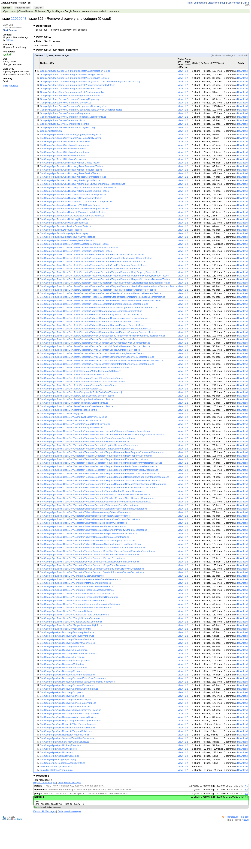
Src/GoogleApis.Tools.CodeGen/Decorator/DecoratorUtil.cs (70, 421)
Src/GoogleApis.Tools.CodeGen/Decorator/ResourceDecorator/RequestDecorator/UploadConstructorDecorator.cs (99, 488)
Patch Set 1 (44, 37)
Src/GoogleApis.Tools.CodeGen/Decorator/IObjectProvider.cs (72, 428)
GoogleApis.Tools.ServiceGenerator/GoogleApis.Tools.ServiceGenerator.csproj (81, 110)
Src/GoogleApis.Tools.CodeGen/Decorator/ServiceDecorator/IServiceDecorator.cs (82, 559)
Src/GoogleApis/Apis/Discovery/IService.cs (62, 658)
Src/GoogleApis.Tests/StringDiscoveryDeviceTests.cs (67, 238)
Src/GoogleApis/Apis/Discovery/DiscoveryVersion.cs (67, 637)
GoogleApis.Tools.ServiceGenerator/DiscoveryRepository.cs (71, 100)
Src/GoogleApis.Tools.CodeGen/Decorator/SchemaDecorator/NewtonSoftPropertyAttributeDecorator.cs (93, 531)
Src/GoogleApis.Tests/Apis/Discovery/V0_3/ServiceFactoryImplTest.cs (76, 202)
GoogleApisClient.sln (51, 132)
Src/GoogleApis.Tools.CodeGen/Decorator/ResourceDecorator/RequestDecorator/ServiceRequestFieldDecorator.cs (100, 481)
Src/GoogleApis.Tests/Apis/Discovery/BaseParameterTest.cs (71, 167)
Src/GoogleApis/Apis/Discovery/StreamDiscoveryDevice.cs (70, 711)
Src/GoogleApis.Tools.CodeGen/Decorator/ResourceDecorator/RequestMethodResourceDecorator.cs (92, 492)
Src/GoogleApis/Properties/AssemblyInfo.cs (62, 764)
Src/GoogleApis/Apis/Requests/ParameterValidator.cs (68, 728)
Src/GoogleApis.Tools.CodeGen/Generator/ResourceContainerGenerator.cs (79, 598)
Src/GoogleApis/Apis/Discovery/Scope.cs (61, 693)
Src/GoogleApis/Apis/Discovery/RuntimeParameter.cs (68, 675)
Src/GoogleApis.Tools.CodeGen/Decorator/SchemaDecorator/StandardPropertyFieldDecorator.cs (90, 545)
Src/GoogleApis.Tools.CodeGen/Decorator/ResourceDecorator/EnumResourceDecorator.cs (87, 439)
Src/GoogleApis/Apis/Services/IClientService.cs (64, 742)
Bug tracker (200, 2)
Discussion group (217, 2)
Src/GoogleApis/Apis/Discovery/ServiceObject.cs (65, 707)
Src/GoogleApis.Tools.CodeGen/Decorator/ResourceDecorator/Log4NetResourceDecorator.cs (89, 446)
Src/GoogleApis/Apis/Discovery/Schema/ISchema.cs (67, 686)
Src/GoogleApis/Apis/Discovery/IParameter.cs (63, 651)
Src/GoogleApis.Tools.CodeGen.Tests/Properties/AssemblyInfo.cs (74, 404)
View (180, 72)
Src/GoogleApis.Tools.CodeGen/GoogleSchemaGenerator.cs (71, 619)
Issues (7, 7)
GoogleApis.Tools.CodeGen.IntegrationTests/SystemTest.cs (71, 89)
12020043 (18, 18)
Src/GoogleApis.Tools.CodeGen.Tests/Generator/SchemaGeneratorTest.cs (78, 386)
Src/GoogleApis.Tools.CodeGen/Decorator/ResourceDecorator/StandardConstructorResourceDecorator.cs (95, 495)
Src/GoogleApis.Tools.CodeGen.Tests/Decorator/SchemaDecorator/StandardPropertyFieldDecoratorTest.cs (95, 329)
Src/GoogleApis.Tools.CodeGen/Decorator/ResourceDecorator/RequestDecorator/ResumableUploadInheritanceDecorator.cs (104, 478)
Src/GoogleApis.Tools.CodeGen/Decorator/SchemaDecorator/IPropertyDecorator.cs (83, 524)
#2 (246, 790)
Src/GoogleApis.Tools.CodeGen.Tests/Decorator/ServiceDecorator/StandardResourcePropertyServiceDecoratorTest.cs (101, 361)
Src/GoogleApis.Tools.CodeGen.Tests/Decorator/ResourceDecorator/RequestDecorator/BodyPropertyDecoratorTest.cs (101, 273)
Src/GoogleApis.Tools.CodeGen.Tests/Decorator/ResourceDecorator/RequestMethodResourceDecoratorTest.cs (98, 291)
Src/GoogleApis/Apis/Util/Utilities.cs (58, 750)
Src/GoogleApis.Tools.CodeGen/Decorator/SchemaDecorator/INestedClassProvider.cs (85, 517)
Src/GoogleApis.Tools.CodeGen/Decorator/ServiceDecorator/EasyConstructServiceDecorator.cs (90, 555)
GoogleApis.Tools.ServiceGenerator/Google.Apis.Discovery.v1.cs (73, 107)
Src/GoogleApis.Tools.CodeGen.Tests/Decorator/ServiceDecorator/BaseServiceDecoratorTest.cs (90, 340)
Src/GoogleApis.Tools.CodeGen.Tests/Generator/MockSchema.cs (74, 375)
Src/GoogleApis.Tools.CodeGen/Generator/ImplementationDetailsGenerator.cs (81, 580)
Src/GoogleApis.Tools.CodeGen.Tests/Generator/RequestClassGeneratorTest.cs (81, 379)
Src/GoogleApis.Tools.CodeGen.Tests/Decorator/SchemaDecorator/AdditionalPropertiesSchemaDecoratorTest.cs (98, 308)
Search (38, 7)
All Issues (40, 11)
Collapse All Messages (69, 783)
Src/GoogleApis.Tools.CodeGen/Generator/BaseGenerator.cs (72, 577)
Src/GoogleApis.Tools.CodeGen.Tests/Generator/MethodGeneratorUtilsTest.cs (80, 372)
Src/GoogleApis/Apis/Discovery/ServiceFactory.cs (66, 700)
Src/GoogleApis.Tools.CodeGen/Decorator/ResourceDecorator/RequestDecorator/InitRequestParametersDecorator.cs (101, 464)
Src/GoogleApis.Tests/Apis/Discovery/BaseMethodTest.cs (70, 163)
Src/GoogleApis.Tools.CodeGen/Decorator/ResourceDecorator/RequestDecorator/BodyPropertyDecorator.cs (96, 456)
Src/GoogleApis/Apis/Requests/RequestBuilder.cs (66, 732)
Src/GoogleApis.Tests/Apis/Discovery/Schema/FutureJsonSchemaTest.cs (78, 188)
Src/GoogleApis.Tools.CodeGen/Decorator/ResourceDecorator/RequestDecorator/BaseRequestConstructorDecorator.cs (102, 453)
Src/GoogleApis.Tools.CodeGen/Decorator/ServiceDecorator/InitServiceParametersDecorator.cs (90, 562)
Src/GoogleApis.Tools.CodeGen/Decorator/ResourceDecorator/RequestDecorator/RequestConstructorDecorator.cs (99, 474)
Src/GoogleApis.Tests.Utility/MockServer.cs (62, 156)
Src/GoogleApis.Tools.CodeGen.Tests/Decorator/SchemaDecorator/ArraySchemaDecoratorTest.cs (91, 312)
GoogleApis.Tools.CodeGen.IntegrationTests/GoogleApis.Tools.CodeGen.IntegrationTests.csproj (90, 82)
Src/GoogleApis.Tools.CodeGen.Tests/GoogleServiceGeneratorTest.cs (76, 400)
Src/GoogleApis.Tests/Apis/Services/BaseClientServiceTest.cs (72, 216)
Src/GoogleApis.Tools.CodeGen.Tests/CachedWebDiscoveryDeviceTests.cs (79, 248)
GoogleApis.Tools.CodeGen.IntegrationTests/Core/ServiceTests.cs (74, 79)
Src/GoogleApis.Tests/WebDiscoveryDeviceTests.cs (67, 241)
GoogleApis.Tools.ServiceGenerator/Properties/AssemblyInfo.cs (73, 118)
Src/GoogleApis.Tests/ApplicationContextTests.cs (65, 227)
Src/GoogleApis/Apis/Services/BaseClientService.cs (67, 739)
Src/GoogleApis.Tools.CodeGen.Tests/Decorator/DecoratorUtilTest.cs (76, 252)
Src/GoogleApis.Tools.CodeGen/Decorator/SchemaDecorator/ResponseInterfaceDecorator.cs (88, 534)
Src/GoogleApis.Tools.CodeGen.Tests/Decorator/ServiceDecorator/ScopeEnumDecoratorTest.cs (90, 351)
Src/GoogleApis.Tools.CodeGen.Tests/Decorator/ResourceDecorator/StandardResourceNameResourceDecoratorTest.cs (102, 298)
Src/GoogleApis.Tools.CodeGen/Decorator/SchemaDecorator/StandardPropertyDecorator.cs (88, 541)
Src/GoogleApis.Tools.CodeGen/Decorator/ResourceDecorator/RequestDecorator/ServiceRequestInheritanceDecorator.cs (103, 485)
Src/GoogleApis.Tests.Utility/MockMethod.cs (63, 149)
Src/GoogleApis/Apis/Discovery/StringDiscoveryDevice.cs (70, 714)
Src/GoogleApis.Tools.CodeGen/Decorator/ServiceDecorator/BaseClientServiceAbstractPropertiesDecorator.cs (97, 552)
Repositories (22, 7)
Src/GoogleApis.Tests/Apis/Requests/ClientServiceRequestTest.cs (74, 209)
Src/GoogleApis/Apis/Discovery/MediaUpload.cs (65, 661)
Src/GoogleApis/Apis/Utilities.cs (56, 753)
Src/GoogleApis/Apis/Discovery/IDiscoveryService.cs (67, 644)
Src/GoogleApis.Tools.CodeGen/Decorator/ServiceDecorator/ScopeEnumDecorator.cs (84, 566)
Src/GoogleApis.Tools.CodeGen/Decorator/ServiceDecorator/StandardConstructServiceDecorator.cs (92, 569)
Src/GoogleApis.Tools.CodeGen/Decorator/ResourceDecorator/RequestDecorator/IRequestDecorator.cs (94, 460)
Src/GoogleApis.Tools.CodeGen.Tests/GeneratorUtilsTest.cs (71, 389)
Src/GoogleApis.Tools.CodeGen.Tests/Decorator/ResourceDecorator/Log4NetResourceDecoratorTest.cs (94, 266)
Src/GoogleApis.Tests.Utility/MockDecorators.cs (64, 146)
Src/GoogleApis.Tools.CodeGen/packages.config (65, 629)
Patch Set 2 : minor (49, 42)
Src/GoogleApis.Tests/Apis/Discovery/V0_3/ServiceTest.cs (70, 206)
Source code (233, 2)
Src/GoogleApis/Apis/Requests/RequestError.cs (64, 735)
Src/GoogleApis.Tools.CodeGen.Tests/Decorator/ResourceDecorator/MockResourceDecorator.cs (90, 269)
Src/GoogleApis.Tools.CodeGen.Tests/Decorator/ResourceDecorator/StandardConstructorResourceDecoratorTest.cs (100, 294)
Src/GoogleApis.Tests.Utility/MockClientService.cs (66, 142)
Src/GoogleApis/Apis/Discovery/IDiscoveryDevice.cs (67, 640)
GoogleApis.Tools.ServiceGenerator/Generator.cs (65, 103)
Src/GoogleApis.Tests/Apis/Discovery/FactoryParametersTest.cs (73, 178)
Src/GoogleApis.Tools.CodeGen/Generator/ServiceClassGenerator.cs (76, 608)
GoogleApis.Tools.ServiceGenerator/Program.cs (65, 114)
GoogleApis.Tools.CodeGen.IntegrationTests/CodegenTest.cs (72, 75)
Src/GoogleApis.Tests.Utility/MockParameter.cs (64, 153)
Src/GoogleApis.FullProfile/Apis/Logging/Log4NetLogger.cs (70, 135)
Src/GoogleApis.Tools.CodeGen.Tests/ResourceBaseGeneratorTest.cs (76, 407)
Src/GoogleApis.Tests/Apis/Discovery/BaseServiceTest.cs (70, 174)
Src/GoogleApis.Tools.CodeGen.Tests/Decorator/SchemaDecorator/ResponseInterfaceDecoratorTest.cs (93, 319)
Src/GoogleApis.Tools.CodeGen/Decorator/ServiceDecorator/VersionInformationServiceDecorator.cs (92, 573)
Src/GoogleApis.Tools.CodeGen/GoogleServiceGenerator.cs (71, 622)
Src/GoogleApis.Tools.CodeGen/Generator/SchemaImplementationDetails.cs (80, 605)
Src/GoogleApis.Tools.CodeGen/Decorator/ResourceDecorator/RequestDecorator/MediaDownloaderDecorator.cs (98, 467)
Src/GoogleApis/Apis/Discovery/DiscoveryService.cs (67, 633)
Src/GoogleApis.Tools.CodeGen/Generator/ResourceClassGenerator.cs (77, 594)
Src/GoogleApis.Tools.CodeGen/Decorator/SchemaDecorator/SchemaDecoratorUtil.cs (84, 538)
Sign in (246, 2)
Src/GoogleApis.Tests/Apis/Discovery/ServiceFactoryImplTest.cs (73, 195)
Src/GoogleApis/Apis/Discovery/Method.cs (62, 665)
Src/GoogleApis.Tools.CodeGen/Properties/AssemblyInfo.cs (71, 626)
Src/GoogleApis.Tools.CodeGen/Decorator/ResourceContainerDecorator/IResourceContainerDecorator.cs (95, 432)
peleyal (9, 40)
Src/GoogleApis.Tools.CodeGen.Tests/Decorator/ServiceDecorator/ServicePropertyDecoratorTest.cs (92, 354)
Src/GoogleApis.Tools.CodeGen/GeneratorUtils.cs (66, 612)
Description (43, 25)
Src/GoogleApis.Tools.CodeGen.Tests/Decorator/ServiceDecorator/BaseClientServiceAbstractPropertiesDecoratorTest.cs (102, 336)
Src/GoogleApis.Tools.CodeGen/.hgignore (61, 414)
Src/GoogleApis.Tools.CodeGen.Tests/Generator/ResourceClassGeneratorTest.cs (82, 382)
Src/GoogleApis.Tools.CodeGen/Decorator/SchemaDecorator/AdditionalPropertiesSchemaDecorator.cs (93, 509)
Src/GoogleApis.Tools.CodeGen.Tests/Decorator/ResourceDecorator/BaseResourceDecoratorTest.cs (92, 255)
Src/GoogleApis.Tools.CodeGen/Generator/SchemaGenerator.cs (73, 601)
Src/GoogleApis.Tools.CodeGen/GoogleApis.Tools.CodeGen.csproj (75, 615)
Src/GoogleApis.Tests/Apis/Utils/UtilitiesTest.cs (64, 223)
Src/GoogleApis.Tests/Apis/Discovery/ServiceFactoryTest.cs (71, 199)
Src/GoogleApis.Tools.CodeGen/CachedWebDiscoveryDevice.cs (73, 418)
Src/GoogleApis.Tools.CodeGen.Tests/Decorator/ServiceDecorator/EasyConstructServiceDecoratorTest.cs (95, 343)
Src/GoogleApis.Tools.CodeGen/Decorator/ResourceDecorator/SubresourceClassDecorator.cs (89, 506)
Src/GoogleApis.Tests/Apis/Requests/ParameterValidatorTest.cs (73, 213)
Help (189, 2)
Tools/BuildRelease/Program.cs (56, 771)
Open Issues (9, 11)
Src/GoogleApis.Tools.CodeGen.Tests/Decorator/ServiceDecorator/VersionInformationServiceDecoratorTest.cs (97, 365)
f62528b (246, 822)
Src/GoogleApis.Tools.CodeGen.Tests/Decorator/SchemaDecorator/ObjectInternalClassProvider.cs (91, 315)
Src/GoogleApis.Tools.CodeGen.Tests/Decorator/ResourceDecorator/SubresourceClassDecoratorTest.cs (94, 305)
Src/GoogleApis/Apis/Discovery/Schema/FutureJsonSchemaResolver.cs (77, 682)
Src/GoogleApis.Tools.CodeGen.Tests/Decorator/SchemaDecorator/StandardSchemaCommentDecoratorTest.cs (98, 333)
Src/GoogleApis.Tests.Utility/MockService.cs (63, 160)
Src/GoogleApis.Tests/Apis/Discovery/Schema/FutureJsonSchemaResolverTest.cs (82, 185)
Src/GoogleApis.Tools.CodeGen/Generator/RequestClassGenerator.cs (76, 587)
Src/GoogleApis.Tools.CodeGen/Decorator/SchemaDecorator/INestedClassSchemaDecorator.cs (90, 520)
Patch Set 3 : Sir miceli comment (58, 50)
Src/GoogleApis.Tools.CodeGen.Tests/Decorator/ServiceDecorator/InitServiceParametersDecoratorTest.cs (95, 347)
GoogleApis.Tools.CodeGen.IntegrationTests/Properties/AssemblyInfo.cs (77, 86)
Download (242, 72)
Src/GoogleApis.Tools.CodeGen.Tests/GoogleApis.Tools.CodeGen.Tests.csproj (81, 393)
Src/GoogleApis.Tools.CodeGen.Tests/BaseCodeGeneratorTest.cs (74, 245)
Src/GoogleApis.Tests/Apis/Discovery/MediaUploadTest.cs (70, 181)
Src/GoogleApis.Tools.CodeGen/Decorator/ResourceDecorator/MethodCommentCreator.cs (87, 449)
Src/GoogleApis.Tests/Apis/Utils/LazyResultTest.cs (66, 220)
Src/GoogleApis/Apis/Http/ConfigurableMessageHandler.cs (70, 721)
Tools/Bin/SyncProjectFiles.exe (56, 767)
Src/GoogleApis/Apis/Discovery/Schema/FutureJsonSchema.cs (73, 679)
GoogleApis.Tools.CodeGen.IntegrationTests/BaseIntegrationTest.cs (75, 72)
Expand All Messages (44, 783)
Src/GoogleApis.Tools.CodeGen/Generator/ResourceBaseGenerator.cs (77, 591)
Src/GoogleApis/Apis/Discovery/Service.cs (62, 697)
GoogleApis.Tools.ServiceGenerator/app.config (64, 125)
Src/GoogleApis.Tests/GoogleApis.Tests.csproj (64, 234)
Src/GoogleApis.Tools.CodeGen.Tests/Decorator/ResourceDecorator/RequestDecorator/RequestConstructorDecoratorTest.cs (105, 280)
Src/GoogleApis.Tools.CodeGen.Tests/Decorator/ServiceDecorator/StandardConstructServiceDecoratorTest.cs (97, 358)
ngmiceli (7, 54)
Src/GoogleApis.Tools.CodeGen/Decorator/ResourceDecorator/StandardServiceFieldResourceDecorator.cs (95, 502)
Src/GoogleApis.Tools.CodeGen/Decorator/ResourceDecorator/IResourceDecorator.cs (84, 442)
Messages (42, 776)
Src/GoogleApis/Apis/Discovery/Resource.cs (63, 672)
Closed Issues (25, 11)
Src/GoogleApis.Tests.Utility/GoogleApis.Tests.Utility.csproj (70, 139)
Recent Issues (231, 819)
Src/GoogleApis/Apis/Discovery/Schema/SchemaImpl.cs (69, 690)
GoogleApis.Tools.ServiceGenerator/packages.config (67, 128)
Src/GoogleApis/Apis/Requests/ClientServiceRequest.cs (69, 725)
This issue (245, 819)
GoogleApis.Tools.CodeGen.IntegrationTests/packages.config (72, 93)
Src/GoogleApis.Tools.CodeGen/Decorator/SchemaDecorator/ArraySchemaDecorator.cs (85, 513)
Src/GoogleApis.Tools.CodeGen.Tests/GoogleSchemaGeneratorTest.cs (77, 396)
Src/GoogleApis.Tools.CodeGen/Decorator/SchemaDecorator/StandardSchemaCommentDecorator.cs (93, 548)
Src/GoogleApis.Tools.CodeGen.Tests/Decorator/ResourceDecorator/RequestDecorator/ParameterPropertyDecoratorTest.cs (104, 276)
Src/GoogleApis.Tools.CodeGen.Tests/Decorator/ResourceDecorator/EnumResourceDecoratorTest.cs (92, 262)
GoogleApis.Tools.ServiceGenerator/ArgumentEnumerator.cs (71, 96)
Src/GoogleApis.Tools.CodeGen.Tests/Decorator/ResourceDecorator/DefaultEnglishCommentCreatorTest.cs (96, 259)
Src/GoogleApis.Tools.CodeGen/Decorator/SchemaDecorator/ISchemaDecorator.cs (83, 527)
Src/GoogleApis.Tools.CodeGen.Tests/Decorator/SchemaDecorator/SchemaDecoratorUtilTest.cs (90, 322)
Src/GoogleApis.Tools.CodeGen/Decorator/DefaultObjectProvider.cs (75, 425)
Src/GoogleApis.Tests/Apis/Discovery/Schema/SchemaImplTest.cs (74, 192)
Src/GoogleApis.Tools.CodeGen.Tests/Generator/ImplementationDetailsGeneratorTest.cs (86, 368)
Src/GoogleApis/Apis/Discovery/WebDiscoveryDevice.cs (69, 718)
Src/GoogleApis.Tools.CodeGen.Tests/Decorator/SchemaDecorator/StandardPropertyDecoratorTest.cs (93, 326)
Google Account (73, 11)
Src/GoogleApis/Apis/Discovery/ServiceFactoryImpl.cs (68, 704)
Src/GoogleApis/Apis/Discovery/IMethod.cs (62, 647)
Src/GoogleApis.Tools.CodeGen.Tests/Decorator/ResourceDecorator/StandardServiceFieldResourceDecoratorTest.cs (101, 301)
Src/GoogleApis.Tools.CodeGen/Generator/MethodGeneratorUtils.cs (75, 584)
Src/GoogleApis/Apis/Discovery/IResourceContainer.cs (68, 654)
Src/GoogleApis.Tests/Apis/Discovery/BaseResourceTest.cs (71, 170)
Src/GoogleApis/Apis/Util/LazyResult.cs (60, 746)
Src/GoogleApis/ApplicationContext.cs (59, 757)
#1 (246, 786)
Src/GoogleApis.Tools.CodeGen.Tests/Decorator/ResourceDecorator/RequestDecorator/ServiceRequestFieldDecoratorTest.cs (105, 283)
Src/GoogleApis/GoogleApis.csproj (58, 760)
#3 (246, 794)
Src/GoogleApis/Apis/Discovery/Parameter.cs (63, 668)
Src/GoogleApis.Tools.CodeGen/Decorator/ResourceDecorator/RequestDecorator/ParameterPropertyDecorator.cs (99, 471)
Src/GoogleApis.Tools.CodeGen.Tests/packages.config (68, 411)
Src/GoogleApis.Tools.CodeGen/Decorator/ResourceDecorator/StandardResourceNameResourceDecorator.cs (97, 499)
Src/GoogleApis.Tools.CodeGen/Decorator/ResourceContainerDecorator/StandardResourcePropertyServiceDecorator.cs (102, 435)
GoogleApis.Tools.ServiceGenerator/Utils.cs (62, 121)
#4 (246, 798)
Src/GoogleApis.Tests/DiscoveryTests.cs (61, 231)
